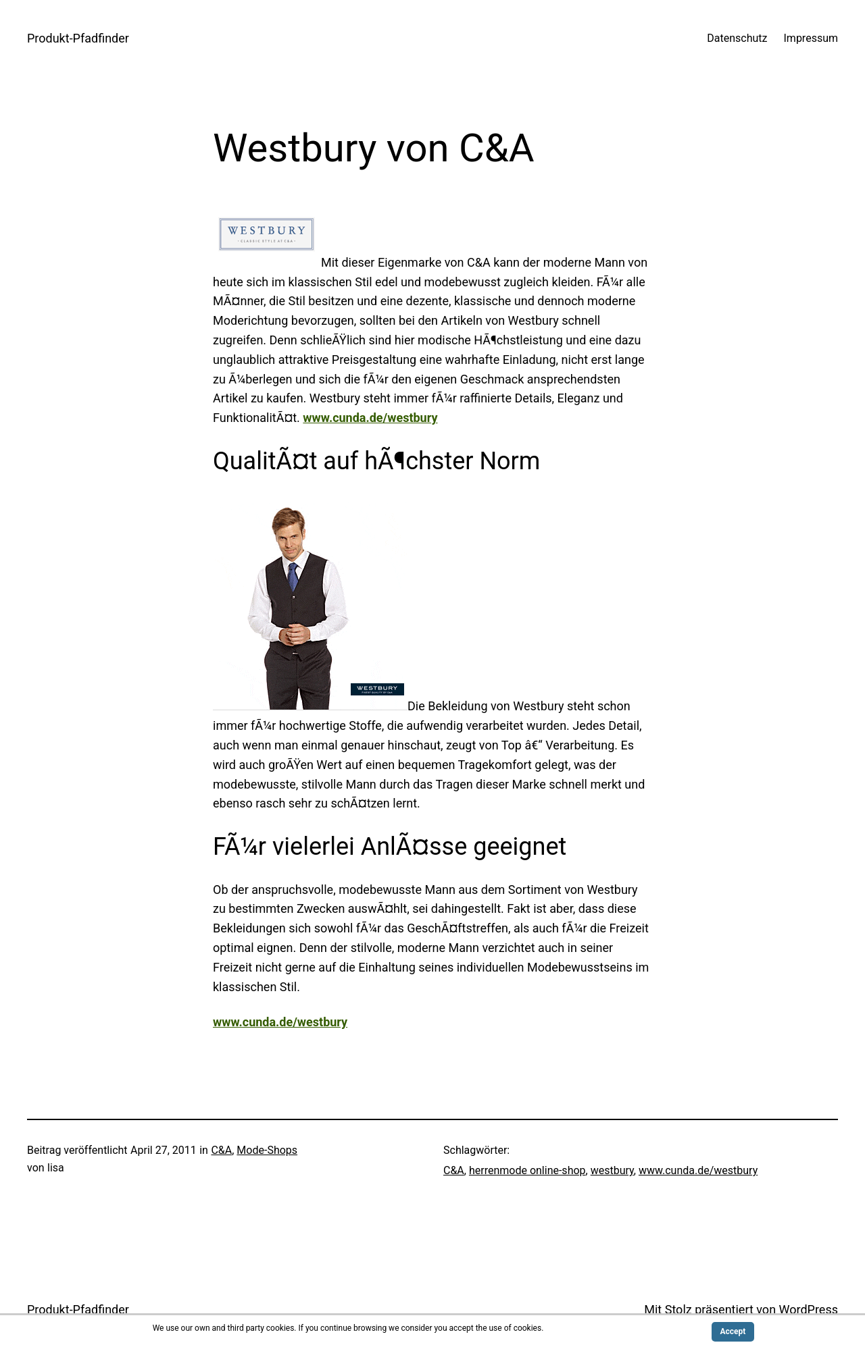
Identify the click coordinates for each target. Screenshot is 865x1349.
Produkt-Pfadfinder (78, 38)
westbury (612, 1170)
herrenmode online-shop (527, 1170)
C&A (221, 1150)
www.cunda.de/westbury (370, 418)
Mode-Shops (267, 1150)
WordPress (808, 1309)
